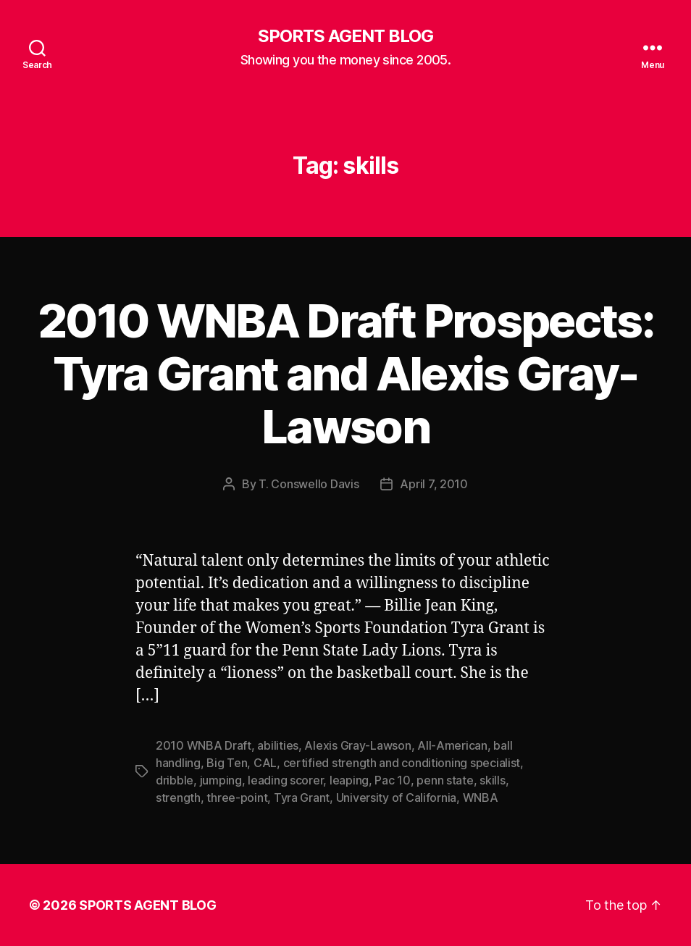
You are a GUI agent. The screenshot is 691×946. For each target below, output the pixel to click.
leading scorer (285, 780)
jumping (221, 780)
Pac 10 (392, 780)
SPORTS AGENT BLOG (345, 36)
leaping (349, 780)
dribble (174, 780)
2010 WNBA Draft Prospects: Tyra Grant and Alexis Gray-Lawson (345, 373)
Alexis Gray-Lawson (357, 745)
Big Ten (226, 762)
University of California (396, 797)
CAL (265, 762)
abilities (277, 745)
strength (178, 797)
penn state (444, 780)
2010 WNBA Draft (203, 745)
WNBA (480, 797)
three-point (236, 797)
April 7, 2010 (434, 484)
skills (492, 780)
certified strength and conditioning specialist (402, 762)
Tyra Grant (302, 797)
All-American (452, 745)
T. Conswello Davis (309, 484)
